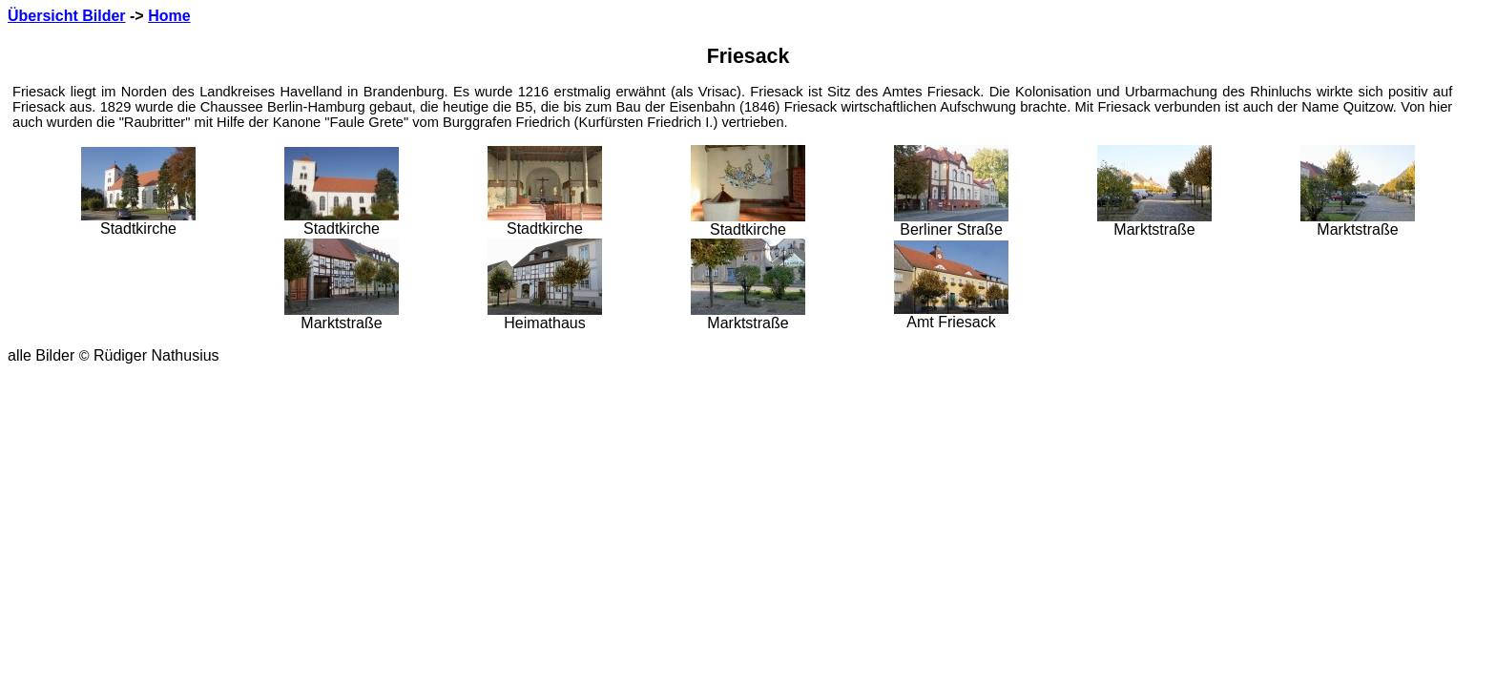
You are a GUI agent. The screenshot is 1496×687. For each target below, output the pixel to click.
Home (169, 16)
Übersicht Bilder (67, 16)
